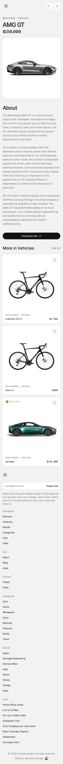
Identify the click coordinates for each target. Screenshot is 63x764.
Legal (6, 568)
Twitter (6, 582)
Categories (8, 532)
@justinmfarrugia (34, 758)
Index (6, 543)
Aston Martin (12, 457)
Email (6, 587)
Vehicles (23, 18)
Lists (5, 537)
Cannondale (11, 314)
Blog (5, 562)
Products (7, 521)
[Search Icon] (48, 6)
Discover (7, 516)
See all (56, 248)
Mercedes (9, 18)
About (6, 557)
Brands (6, 527)
